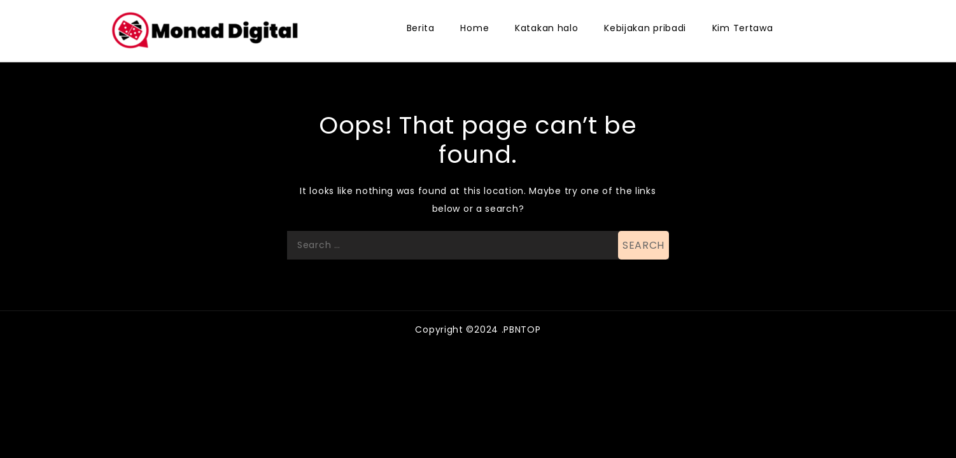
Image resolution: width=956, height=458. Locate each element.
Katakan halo (546, 28)
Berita (421, 28)
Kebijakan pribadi (645, 28)
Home (474, 28)
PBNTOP (521, 329)
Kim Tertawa (742, 28)
